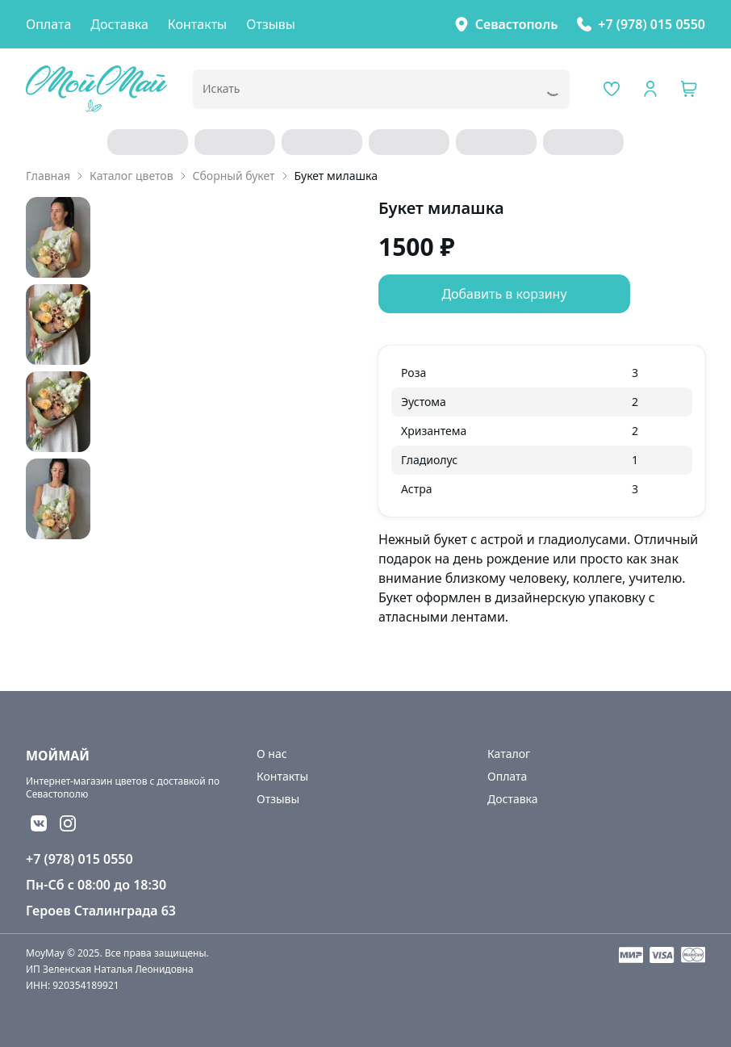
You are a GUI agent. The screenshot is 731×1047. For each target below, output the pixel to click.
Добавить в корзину (503, 294)
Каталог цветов (131, 175)
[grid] (541, 431)
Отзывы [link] (270, 24)
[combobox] (359, 94)
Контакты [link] (197, 24)
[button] (689, 89)
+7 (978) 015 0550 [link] (651, 24)
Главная (48, 175)
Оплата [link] (48, 24)
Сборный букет (234, 175)
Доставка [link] (119, 24)
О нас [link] (272, 753)
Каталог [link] (508, 753)
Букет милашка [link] (336, 175)
